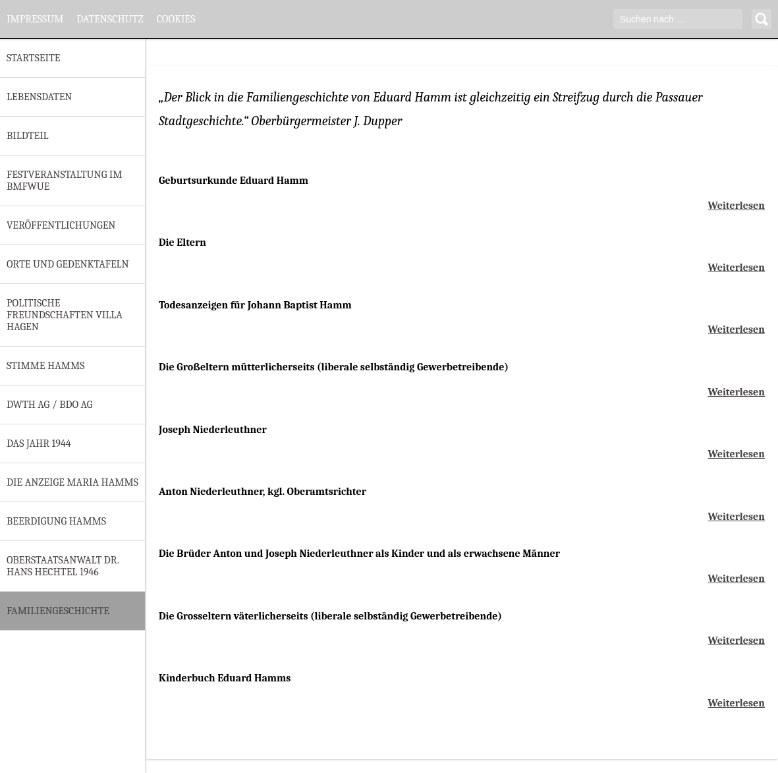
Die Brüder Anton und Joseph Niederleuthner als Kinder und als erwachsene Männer (359, 553)
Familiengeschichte (58, 611)
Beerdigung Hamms (56, 521)
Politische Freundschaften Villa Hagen (65, 315)
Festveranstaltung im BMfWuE (65, 180)
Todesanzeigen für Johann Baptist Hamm (255, 305)
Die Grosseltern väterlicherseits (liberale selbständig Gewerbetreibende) (330, 616)
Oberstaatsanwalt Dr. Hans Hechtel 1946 (63, 566)
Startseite (33, 58)
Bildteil (28, 136)
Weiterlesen (736, 206)
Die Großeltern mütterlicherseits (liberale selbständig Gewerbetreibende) (334, 367)
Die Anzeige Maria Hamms (72, 482)
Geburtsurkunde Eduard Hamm (233, 180)
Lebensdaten (39, 97)
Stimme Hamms (45, 366)
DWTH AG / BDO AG (49, 405)
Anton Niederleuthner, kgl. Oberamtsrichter (262, 492)
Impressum (35, 19)
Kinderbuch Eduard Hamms (225, 678)
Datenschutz (109, 19)
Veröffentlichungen (61, 225)
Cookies (176, 19)
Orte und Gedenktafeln (68, 264)
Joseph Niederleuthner (213, 430)
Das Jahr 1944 (39, 443)
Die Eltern (182, 242)
